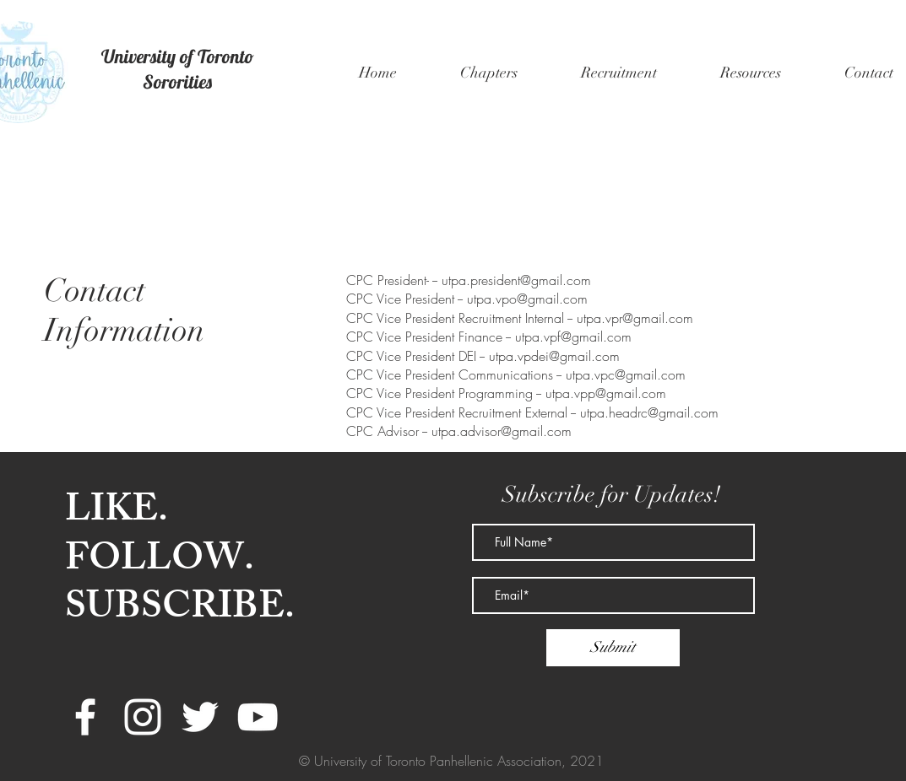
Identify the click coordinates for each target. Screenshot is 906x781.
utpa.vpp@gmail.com (605, 393)
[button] (489, 72)
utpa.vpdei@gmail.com (554, 356)
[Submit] (613, 647)
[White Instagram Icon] (142, 716)
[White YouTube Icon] (257, 716)
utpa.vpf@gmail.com (573, 336)
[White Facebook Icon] (85, 716)
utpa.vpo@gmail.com (527, 298)
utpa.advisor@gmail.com (501, 431)
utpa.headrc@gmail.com (649, 412)
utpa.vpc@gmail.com (626, 374)
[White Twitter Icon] (200, 716)
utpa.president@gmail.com (516, 280)
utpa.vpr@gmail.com (635, 318)
